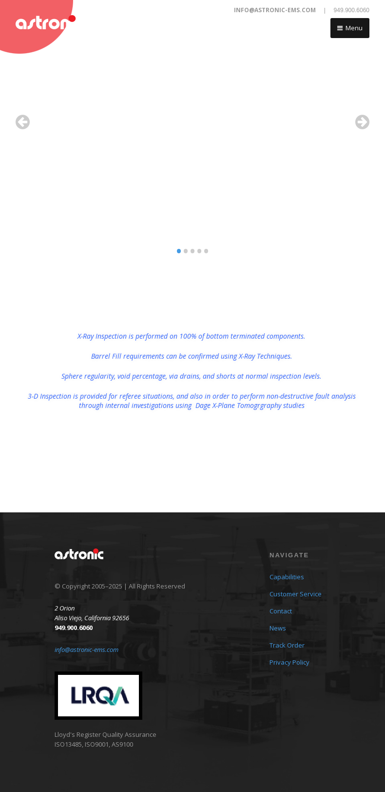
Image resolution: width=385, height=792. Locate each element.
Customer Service (296, 593)
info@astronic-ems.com (275, 10)
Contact (281, 611)
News (278, 628)
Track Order (287, 645)
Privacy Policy (289, 662)
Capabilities (287, 576)
